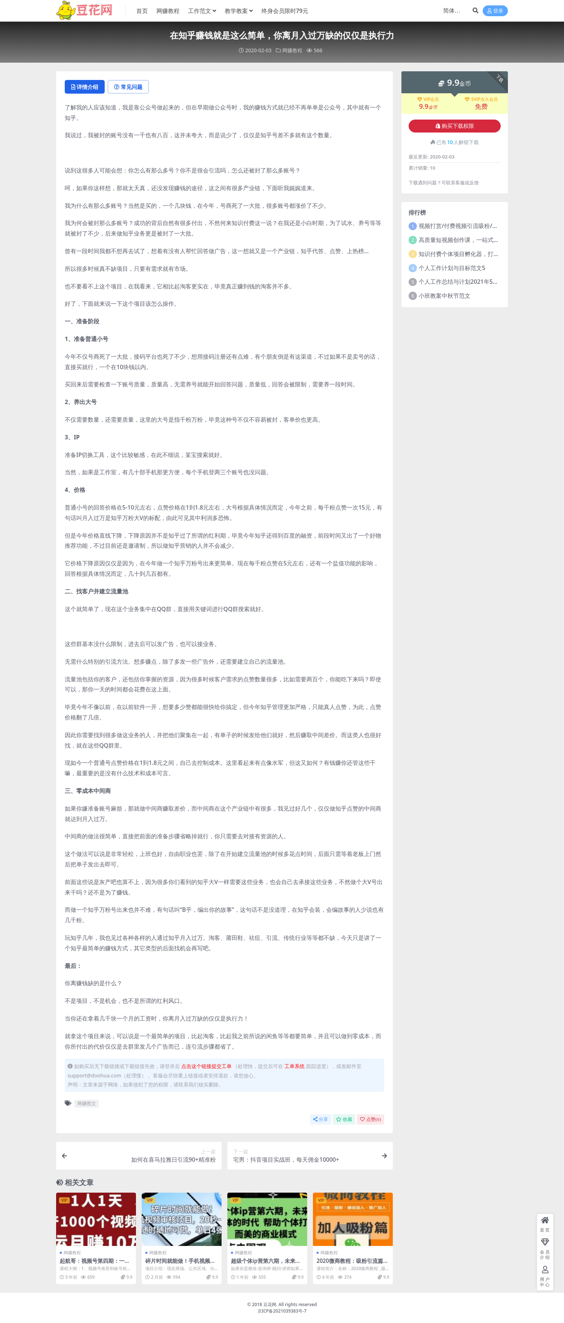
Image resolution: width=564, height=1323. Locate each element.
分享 (320, 1119)
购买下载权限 (455, 126)
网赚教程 (292, 50)
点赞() (370, 1119)
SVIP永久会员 (481, 99)
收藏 (344, 1119)
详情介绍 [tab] (84, 86)
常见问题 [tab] (128, 86)
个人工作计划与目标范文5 (452, 268)
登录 (495, 11)
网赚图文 (86, 1103)
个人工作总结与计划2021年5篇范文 (464, 282)
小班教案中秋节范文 (444, 296)
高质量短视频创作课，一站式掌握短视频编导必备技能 (488, 240)
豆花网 (269, 1304)
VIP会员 (428, 99)
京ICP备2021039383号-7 (282, 1311)
